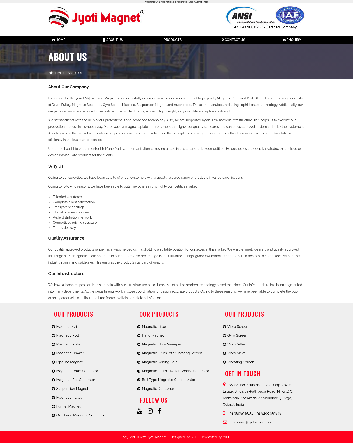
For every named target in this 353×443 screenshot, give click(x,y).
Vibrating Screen (240, 362)
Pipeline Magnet (69, 362)
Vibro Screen (237, 326)
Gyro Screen (237, 335)
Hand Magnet (153, 335)
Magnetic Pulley (69, 397)
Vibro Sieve (236, 353)
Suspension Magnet (72, 389)
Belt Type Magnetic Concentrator (168, 380)
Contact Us (233, 40)
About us (113, 40)
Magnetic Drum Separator (77, 371)
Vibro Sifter (236, 344)
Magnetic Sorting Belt (159, 362)
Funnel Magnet (68, 406)
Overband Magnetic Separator (80, 415)
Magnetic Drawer (70, 353)
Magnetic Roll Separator (75, 380)
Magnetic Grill (67, 326)
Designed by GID (183, 437)
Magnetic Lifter (154, 326)
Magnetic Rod (67, 335)
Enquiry (292, 40)
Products (171, 40)
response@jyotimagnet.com (249, 422)
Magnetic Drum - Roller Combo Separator (175, 371)
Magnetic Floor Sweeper (162, 344)
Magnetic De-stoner (158, 389)
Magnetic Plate (68, 344)
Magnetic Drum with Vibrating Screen (172, 353)
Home (59, 40)
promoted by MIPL (216, 437)
